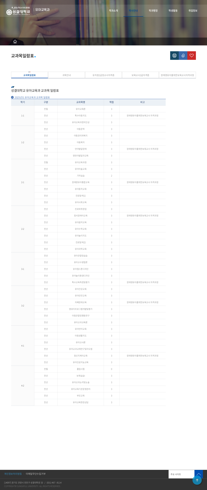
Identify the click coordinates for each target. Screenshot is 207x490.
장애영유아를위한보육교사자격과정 (177, 75)
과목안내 (66, 75)
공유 (183, 55)
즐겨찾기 (191, 55)
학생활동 (173, 10)
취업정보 (193, 10)
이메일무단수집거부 (36, 474)
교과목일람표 (29, 75)
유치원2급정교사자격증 (103, 75)
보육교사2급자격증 (140, 75)
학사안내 (133, 10)
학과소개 (113, 10)
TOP (197, 480)
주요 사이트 (176, 474)
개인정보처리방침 (13, 474)
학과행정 (153, 10)
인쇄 (174, 55)
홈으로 (15, 41)
